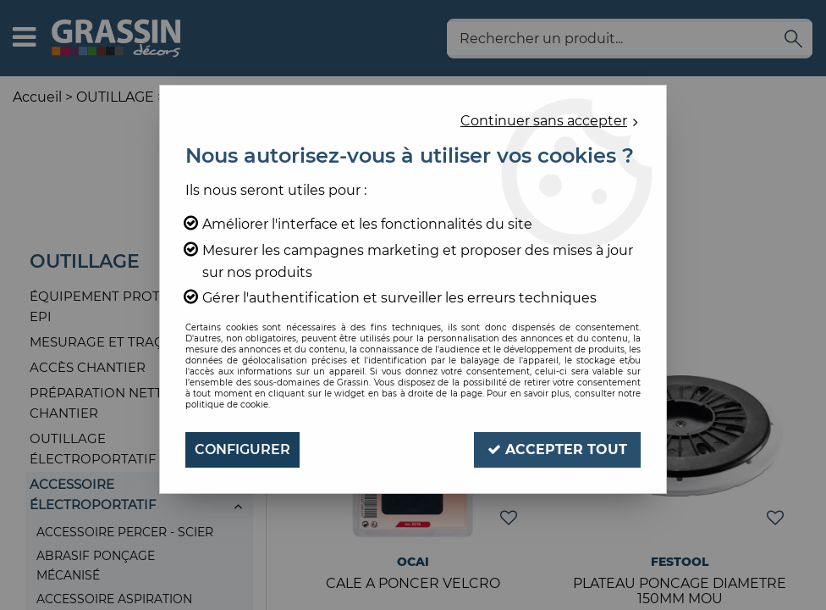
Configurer (242, 449)
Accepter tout (557, 449)
